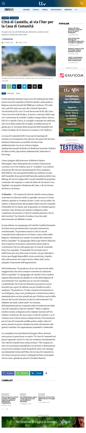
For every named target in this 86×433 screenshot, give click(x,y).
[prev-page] (3, 409)
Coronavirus (14, 18)
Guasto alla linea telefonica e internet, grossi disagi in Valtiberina (75, 30)
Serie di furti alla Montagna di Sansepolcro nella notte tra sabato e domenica (76, 41)
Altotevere (10, 93)
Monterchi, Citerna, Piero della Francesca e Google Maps (46, 398)
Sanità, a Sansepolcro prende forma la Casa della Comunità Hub (75, 59)
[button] (81, 3)
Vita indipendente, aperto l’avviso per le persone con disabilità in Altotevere (28, 399)
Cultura (41, 394)
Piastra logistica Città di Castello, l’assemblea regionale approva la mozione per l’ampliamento (10, 400)
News (9, 9)
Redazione (8, 39)
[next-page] (6, 409)
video (18, 93)
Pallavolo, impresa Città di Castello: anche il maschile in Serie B (76, 50)
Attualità (5, 18)
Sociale (23, 394)
